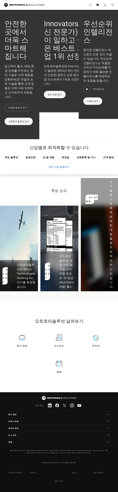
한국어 (58, 481)
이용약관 (33, 472)
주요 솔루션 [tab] (11, 157)
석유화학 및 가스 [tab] (86, 157)
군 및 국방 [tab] (48, 157)
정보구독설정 (98, 472)
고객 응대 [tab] (108, 157)
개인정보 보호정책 (15, 472)
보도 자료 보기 (5, 275)
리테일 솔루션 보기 (17, 107)
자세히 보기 (92, 101)
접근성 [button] (74, 472)
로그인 (105, 5)
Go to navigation (112, 5)
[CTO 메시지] (93, 89)
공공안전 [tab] (30, 157)
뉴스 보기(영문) (91, 199)
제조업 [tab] (65, 157)
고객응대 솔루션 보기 (18, 121)
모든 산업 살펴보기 (59, 167)
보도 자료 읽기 (55, 94)
